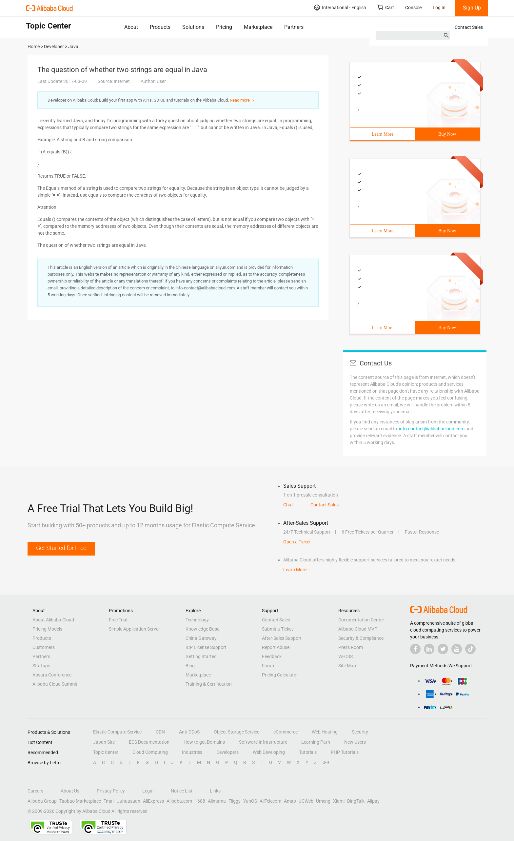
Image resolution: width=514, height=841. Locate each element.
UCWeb (306, 801)
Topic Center (105, 752)
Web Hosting (325, 731)
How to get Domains (204, 742)
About (131, 27)
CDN (160, 731)
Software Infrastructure (263, 742)
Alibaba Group (42, 801)
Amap (290, 801)
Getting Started (201, 656)
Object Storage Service (236, 731)
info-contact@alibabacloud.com (432, 428)
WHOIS (345, 656)
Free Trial (118, 619)
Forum (268, 665)
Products (160, 27)
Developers (227, 752)
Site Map (347, 665)
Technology (197, 619)
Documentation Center (361, 619)
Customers (43, 647)
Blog (190, 665)
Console (413, 7)
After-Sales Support (282, 638)
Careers (35, 790)
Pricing (224, 27)
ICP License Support (206, 647)
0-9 (326, 762)
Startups (41, 665)
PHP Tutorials (345, 752)
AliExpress (153, 801)
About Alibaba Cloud (53, 619)
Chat (288, 504)
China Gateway (201, 638)
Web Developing (269, 752)
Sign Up (472, 8)
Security (360, 731)
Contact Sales (469, 27)
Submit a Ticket (277, 629)
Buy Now (447, 134)
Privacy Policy (111, 790)
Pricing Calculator (280, 674)
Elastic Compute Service (117, 731)
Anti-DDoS (189, 731)
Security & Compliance (361, 638)
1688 (200, 801)
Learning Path (315, 742)
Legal (147, 790)
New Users (355, 742)
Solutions (193, 27)
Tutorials (308, 752)
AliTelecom (270, 801)
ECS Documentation (149, 742)
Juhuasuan (128, 801)
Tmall (109, 801)
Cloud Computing (150, 752)
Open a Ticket (297, 541)
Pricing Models (47, 629)
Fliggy (234, 801)
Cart (385, 7)
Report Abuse (275, 647)
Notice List (181, 790)
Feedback (272, 656)
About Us (70, 790)
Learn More (382, 134)
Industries (192, 752)
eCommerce (285, 731)
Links (215, 790)
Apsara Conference (51, 674)
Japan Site (104, 742)
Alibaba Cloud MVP (357, 629)
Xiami (339, 801)
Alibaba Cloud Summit (54, 684)
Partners (294, 27)
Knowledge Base (202, 629)
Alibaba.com (179, 801)
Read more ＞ (242, 100)
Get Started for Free (61, 547)
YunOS (250, 801)
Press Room (350, 647)
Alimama (217, 801)
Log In (439, 7)
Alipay (373, 801)
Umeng (323, 801)
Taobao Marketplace (80, 801)
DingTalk (356, 801)
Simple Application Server (134, 629)
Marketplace (258, 27)
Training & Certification (209, 684)
